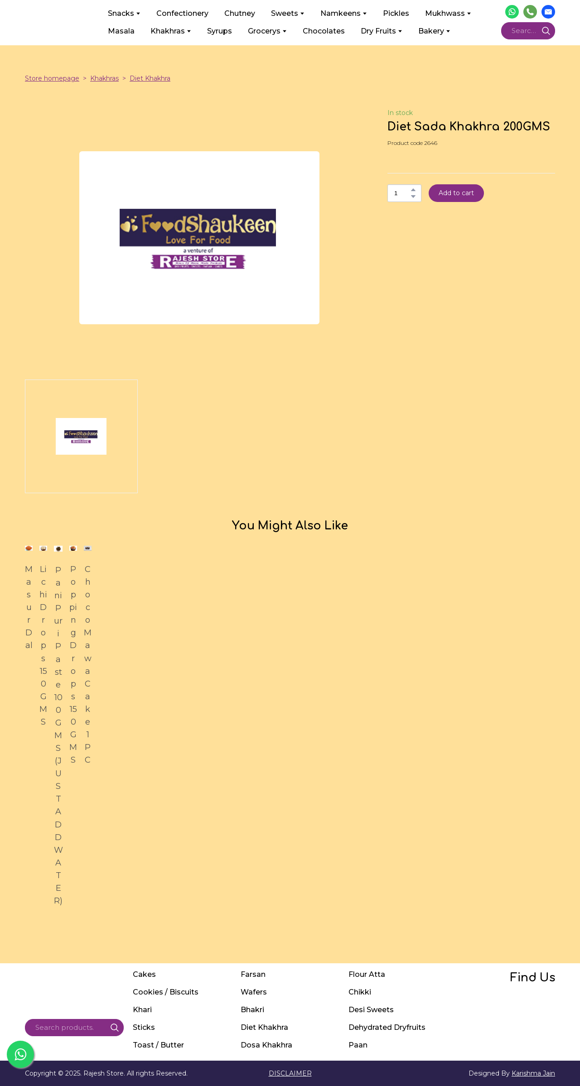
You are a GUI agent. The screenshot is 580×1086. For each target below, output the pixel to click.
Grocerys (264, 31)
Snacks (121, 13)
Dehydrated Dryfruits (386, 1027)
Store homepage (52, 78)
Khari (142, 1009)
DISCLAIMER (290, 1073)
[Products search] (528, 30)
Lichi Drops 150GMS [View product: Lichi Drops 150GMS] (43, 645)
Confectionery (182, 13)
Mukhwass (445, 13)
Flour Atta (366, 974)
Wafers (254, 992)
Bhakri (252, 1009)
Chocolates (324, 31)
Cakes (144, 974)
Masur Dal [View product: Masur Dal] (29, 607)
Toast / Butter (158, 1045)
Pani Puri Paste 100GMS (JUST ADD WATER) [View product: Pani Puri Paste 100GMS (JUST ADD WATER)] (58, 735)
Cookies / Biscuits (165, 992)
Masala (121, 31)
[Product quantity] (402, 193)
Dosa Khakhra (266, 1045)
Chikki (359, 992)
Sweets (284, 13)
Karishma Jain (533, 1073)
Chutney (239, 13)
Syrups (219, 31)
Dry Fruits (378, 31)
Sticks (144, 1027)
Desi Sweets (371, 1009)
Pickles (396, 13)
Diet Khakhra (150, 78)
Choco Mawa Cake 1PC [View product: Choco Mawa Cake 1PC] (88, 664)
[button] (512, 12)
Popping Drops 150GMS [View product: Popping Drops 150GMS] (73, 664)
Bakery (431, 31)
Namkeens (340, 13)
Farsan (253, 974)
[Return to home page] (59, 22)
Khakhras (167, 31)
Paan (357, 1045)
